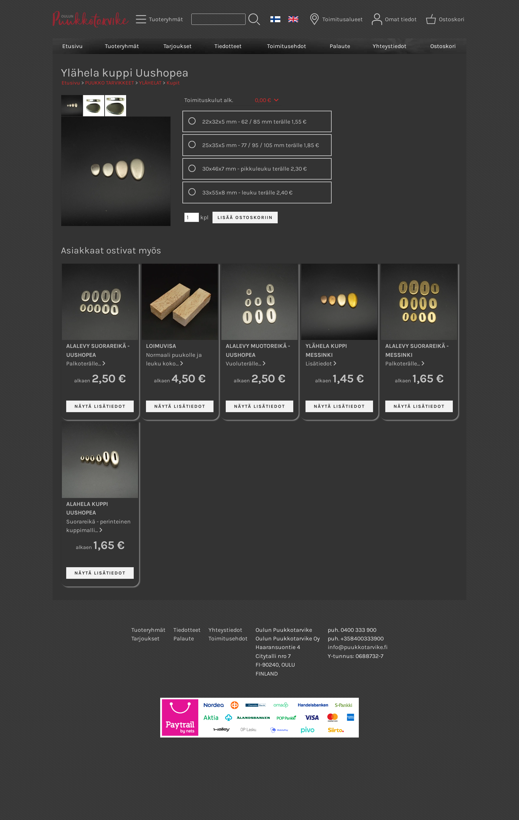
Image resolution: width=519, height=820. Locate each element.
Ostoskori (443, 46)
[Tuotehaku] (218, 19)
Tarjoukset (178, 46)
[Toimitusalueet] (336, 19)
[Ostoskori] (445, 19)
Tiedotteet (228, 46)
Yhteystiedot (389, 46)
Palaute (340, 46)
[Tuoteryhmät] (160, 19)
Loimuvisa (161, 346)
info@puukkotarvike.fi (358, 647)
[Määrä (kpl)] (191, 217)
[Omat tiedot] (395, 19)
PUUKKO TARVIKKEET (109, 83)
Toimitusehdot (286, 46)
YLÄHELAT (150, 83)
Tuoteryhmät (122, 46)
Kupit (173, 83)
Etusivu (72, 46)
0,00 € (267, 100)
